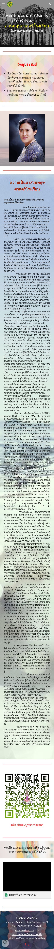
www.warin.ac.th (24, 930)
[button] (3, 4)
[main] (27, 23)
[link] (27, 880)
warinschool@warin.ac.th (27, 934)
